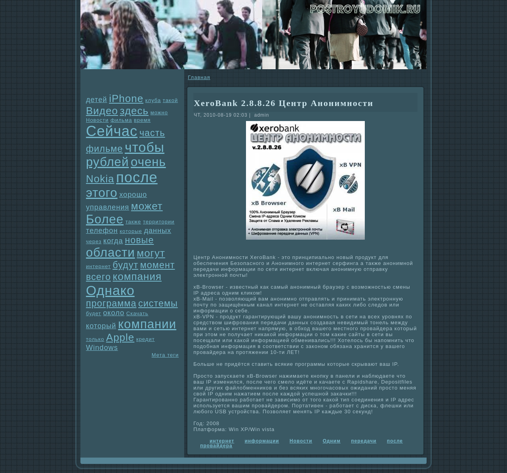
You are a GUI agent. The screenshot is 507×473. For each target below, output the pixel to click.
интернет (98, 266)
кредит (145, 339)
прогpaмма (111, 303)
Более (105, 219)
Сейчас (111, 131)
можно (159, 112)
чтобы (144, 147)
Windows (102, 348)
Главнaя (199, 77)
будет (93, 313)
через (93, 241)
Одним (332, 441)
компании (147, 324)
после (137, 177)
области (110, 252)
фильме (104, 149)
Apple (120, 337)
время (142, 120)
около (113, 313)
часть (152, 133)
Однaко (110, 290)
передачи (363, 441)
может (147, 206)
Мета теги (165, 355)
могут (151, 253)
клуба (153, 100)
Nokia (100, 179)
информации (262, 441)
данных (157, 231)
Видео (102, 111)
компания (137, 276)
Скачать (137, 313)
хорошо (133, 195)
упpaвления (107, 207)
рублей (107, 162)
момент (157, 265)
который (101, 326)
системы (158, 303)
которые (131, 231)
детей (96, 100)
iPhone (126, 98)
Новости (97, 120)
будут (125, 265)
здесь (134, 111)
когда (113, 241)
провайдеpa (216, 445)
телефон (102, 231)
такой (170, 100)
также (133, 222)
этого (102, 193)
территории (159, 222)
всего (98, 277)
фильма (121, 120)
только (95, 339)
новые (139, 240)
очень (148, 162)
